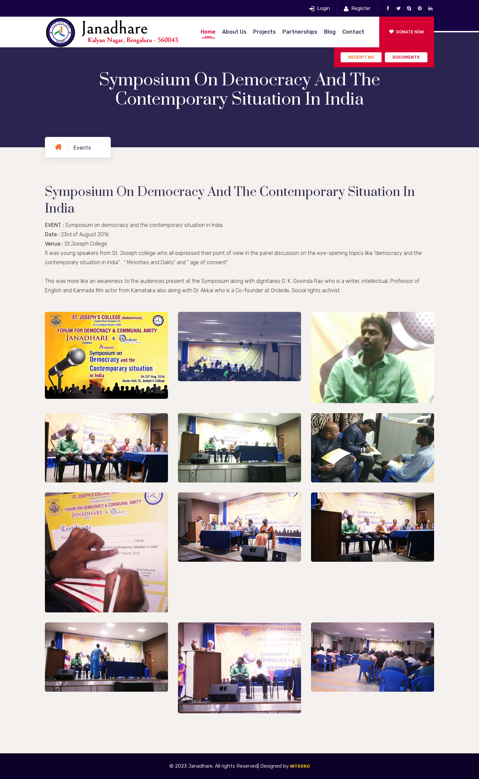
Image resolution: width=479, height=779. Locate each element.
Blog (330, 32)
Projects (264, 32)
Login (323, 8)
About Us (234, 32)
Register (361, 8)
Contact (353, 32)
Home (208, 32)
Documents (406, 57)
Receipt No (361, 57)
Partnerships (299, 32)
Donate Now (406, 31)
